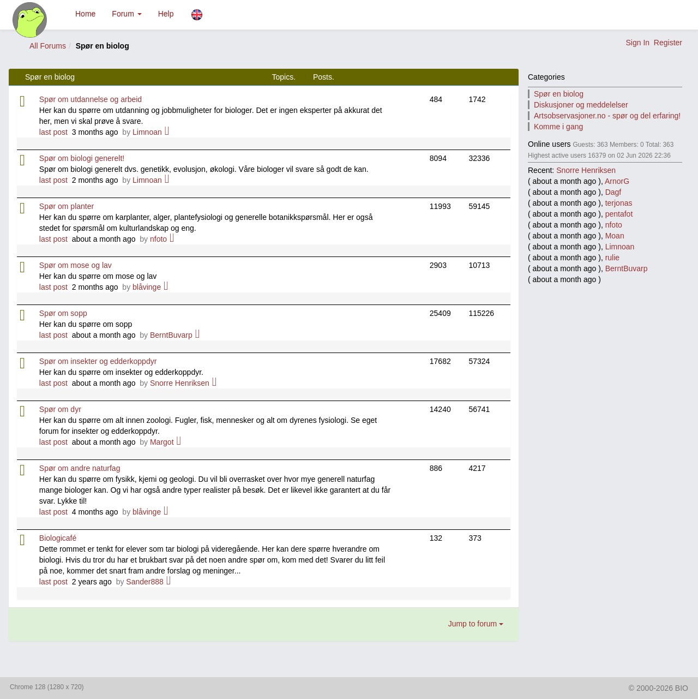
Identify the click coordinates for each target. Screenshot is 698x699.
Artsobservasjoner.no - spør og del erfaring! (607, 115)
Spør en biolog (558, 93)
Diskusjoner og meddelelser (581, 104)
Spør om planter (66, 206)
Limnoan (147, 132)
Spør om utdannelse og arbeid (90, 99)
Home (85, 13)
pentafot (619, 214)
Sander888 (145, 581)
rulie (612, 257)
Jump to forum (475, 623)
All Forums (47, 45)
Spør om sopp (63, 313)
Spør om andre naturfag (80, 468)
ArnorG (617, 181)
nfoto (158, 239)
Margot (162, 442)
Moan (614, 235)
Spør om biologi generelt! (81, 158)
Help (166, 13)
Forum (126, 13)
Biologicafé (58, 538)
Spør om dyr (60, 409)
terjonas (619, 203)
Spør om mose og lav (75, 265)
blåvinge (147, 287)
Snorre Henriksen (179, 383)
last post (53, 132)
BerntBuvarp (171, 335)
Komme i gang (558, 126)
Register (668, 42)
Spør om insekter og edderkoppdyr (98, 361)
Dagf (613, 192)
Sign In (637, 42)
